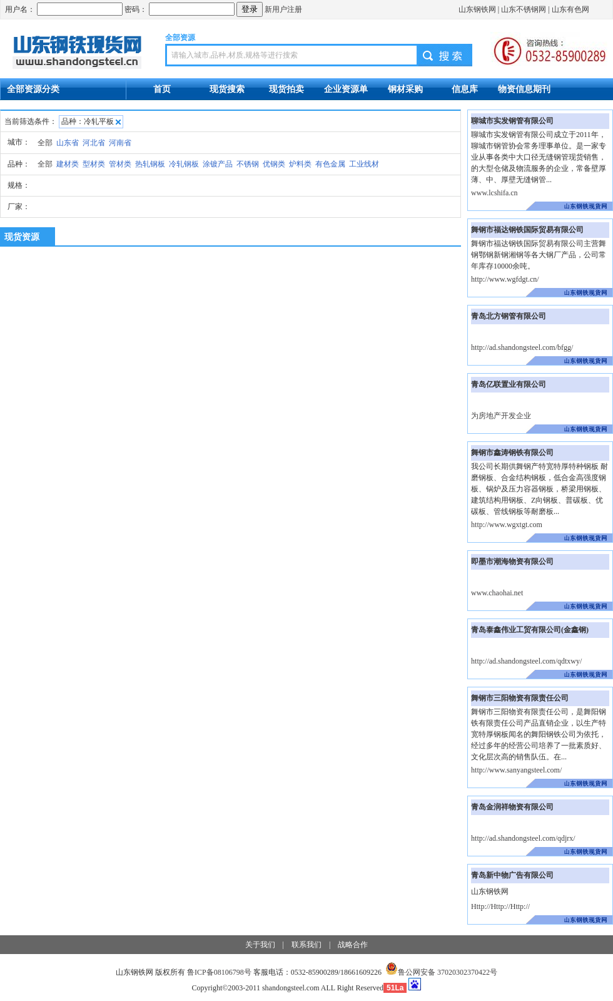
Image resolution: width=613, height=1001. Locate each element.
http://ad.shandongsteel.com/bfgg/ (522, 347)
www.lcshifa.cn (494, 192)
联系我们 (306, 944)
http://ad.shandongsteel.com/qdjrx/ (523, 838)
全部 (45, 142)
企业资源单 (346, 89)
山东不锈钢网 (523, 9)
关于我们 (260, 944)
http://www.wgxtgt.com (506, 524)
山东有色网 (570, 9)
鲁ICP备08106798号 (219, 972)
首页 (162, 89)
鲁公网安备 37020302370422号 (441, 972)
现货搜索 (227, 89)
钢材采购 (405, 89)
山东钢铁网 (477, 9)
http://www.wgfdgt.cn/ (505, 279)
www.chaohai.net (497, 592)
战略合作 (353, 944)
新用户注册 (283, 9)
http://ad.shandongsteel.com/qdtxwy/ (526, 661)
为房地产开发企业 (501, 415)
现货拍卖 (286, 89)
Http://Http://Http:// (500, 906)
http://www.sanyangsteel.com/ (516, 770)
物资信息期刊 (524, 89)
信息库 (465, 89)
